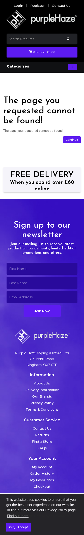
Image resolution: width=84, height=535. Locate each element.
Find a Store (42, 441)
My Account (42, 467)
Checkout (42, 486)
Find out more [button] (18, 516)
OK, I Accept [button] (18, 527)
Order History (42, 473)
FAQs (42, 448)
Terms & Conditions (42, 409)
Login (18, 5)
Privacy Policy (42, 403)
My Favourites (42, 480)
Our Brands (42, 396)
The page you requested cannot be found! (43, 83)
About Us (42, 383)
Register (37, 5)
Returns (42, 435)
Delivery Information (42, 390)
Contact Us (61, 5)
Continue (72, 139)
